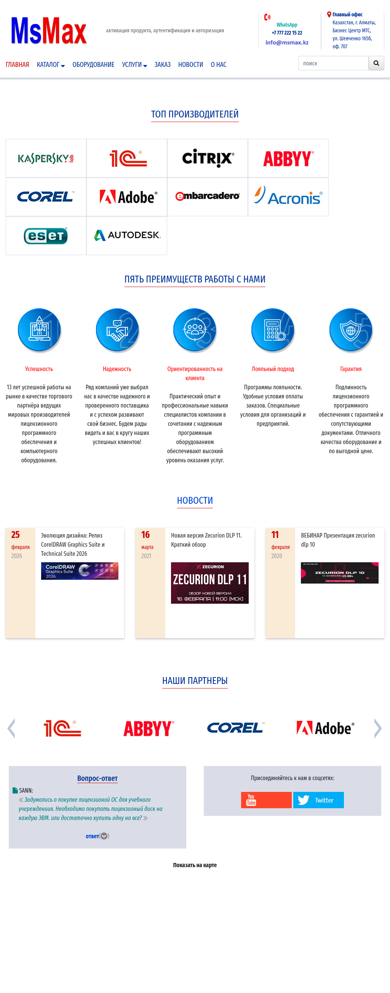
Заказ (163, 64)
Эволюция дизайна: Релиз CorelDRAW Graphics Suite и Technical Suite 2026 (73, 544)
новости (195, 500)
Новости (190, 64)
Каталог (51, 64)
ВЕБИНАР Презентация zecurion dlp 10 (338, 540)
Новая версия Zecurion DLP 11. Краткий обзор (206, 540)
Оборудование (93, 64)
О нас (219, 64)
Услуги (134, 64)
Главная (17, 64)
